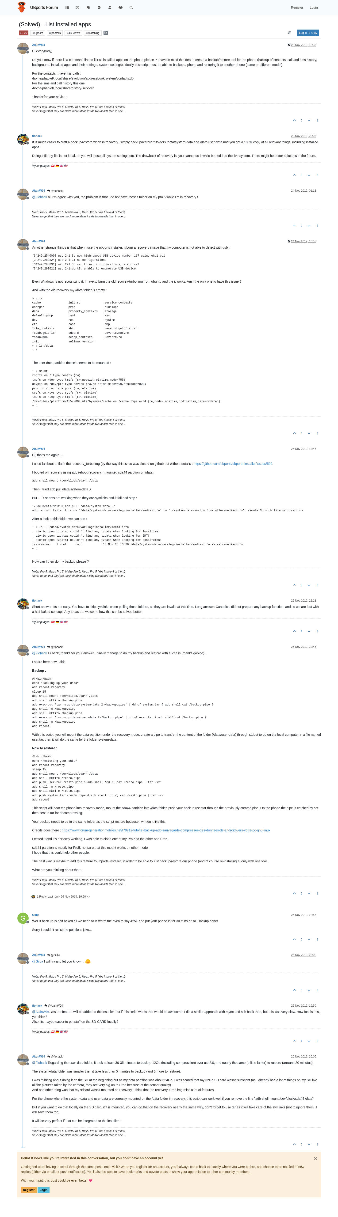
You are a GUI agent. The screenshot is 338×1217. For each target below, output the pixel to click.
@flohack (55, 191)
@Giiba (53, 955)
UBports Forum (44, 7)
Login (43, 1190)
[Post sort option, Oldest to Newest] (289, 33)
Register (29, 1190)
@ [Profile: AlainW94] (41, 1012)
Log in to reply (308, 32)
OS (23, 32)
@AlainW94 (53, 1005)
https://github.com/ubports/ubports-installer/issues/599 (233, 464)
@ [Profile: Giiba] (37, 961)
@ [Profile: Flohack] (39, 197)
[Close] (315, 1158)
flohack (37, 136)
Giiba (35, 915)
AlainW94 (38, 45)
